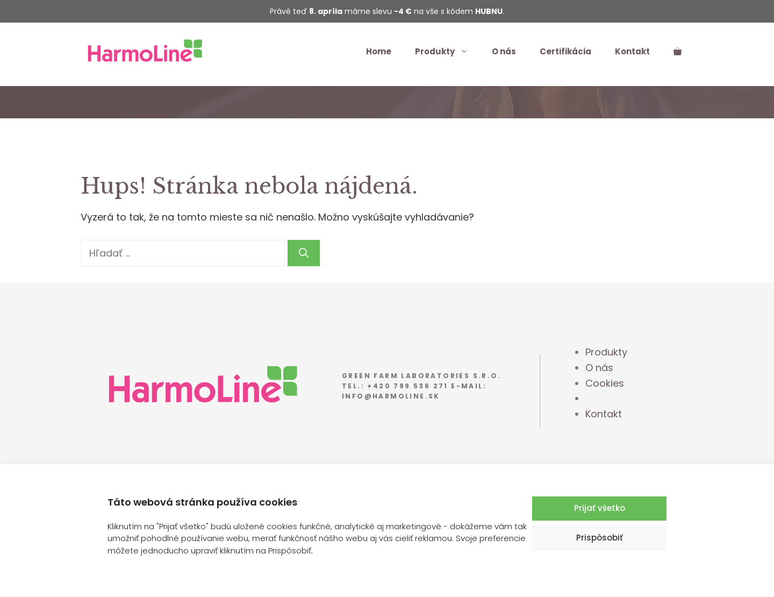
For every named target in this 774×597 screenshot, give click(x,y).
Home (378, 51)
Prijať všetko (599, 508)
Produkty (447, 51)
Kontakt (632, 51)
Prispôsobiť (599, 537)
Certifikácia (565, 51)
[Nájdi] (304, 253)
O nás (504, 51)
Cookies (604, 383)
